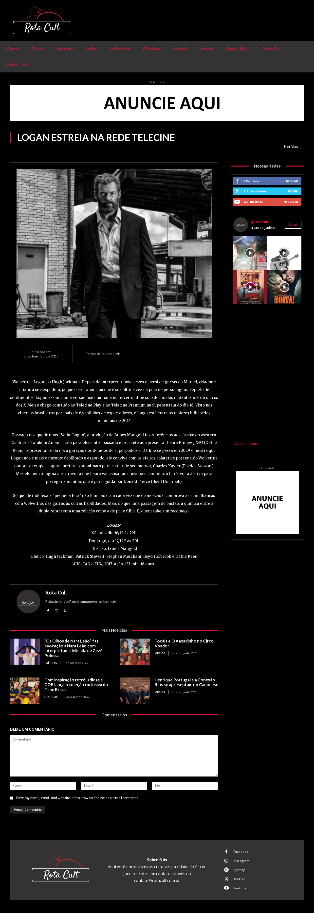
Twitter (239, 879)
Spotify (239, 870)
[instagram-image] (250, 253)
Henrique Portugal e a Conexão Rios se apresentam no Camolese (186, 682)
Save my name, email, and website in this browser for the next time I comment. (77, 798)
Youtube (239, 888)
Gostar (292, 181)
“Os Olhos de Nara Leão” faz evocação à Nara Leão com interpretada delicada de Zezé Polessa (73, 648)
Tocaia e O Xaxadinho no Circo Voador (184, 643)
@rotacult (259, 222)
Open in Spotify (245, 444)
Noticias (51, 696)
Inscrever (290, 201)
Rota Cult (56, 592)
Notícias (291, 146)
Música (160, 653)
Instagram (241, 861)
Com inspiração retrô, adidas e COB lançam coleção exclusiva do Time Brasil (76, 684)
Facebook (240, 852)
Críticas (50, 662)
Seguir (292, 191)
